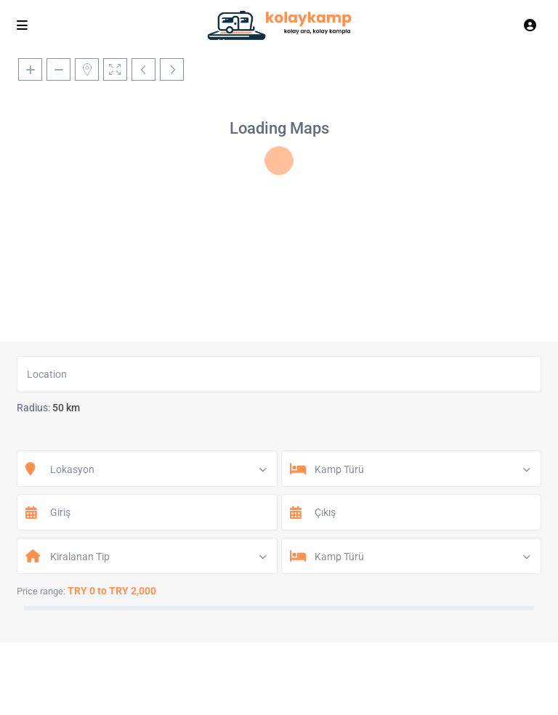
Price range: (41, 591)
